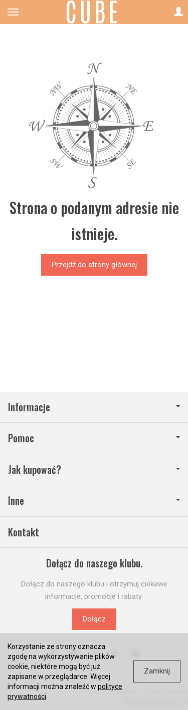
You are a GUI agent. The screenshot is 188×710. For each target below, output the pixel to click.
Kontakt (23, 532)
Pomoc (94, 438)
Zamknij (157, 670)
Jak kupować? (94, 469)
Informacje (94, 407)
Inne (94, 500)
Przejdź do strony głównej (94, 264)
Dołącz (94, 618)
